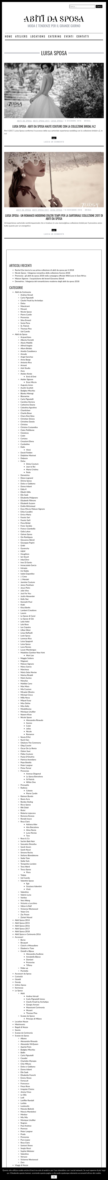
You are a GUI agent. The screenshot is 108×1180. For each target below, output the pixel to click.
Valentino (25, 892)
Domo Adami (26, 486)
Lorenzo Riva (26, 638)
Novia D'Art (26, 737)
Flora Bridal (25, 523)
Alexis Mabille (26, 343)
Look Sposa (25, 635)
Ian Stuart (25, 557)
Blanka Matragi (27, 393)
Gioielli (18, 979)
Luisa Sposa (57, 121)
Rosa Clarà (25, 821)
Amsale (24, 354)
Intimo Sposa (20, 985)
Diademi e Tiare (27, 948)
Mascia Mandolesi (28, 1111)
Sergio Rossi (26, 1148)
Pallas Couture (27, 754)
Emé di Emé (31, 376)
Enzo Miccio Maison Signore (33, 509)
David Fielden (26, 452)
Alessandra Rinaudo (34, 720)
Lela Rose (25, 624)
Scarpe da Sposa (22, 1035)
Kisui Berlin (25, 607)
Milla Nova (25, 697)
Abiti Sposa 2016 (22, 926)
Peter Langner (27, 765)
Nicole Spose (26, 312)
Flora (28, 872)
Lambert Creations (28, 610)
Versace (24, 1156)
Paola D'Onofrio (27, 757)
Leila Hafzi (25, 621)
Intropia (24, 568)
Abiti (23, 993)
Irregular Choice (27, 1089)
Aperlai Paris (26, 1047)
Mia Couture (26, 689)
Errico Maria (26, 514)
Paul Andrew (26, 1126)
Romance (30, 734)
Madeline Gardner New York (33, 652)
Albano (24, 1038)
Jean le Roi (30, 466)
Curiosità (19, 976)
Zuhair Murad (26, 917)
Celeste (29, 790)
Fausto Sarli (25, 520)
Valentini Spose (27, 880)
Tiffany (29, 965)
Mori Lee (30, 655)
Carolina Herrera (28, 402)
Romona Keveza (27, 816)
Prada (23, 1134)
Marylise (24, 680)
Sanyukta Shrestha (28, 844)
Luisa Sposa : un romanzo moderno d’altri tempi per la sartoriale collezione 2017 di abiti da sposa (54, 217)
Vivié (28, 889)
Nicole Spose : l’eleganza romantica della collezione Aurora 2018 (42, 273)
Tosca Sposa (26, 869)
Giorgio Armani (32, 1004)
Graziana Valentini (34, 886)
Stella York (25, 861)
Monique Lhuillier (28, 711)
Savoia (18, 1030)
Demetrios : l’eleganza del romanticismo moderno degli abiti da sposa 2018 (47, 281)
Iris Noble (25, 571)
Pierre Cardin (26, 314)
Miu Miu (24, 1117)
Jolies (28, 728)
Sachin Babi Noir (28, 841)
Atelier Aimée (26, 373)
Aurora (29, 723)
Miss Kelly (25, 706)
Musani (24, 309)
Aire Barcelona (32, 827)
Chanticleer (25, 410)
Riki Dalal (25, 807)
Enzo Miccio (31, 382)
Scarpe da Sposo (28, 1016)
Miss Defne (25, 703)
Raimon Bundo (27, 796)
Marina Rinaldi (27, 675)
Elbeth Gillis (26, 492)
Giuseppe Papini (27, 542)
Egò (27, 883)
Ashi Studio (25, 368)
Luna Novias (26, 647)
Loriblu (23, 1103)
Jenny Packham (27, 585)
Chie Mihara (26, 1064)
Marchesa (25, 669)
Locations (38, 36)
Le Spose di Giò (27, 619)
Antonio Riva (26, 362)
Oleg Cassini (26, 745)
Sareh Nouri (26, 849)
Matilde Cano (26, 683)
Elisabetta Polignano (29, 497)
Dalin (23, 447)
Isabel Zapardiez (27, 573)
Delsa (23, 303)
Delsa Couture (32, 464)
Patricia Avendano (28, 759)
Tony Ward (25, 866)
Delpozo (24, 458)
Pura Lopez (25, 1140)
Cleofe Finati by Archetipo (32, 300)
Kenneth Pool (26, 602)
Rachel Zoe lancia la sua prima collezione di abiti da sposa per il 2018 (44, 270)
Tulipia (23, 875)
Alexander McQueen (29, 1044)
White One (31, 782)
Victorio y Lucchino (29, 903)
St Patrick (30, 779)
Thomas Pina (26, 328)
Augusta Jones (27, 385)
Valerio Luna (26, 895)
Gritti (23, 545)
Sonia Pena (25, 323)
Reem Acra (25, 799)
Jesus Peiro (25, 588)
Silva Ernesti (26, 320)
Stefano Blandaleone (29, 855)
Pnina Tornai (26, 768)
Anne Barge (26, 359)
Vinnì (28, 450)
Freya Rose (25, 1086)
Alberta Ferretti (27, 340)
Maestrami (25, 306)
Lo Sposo (19, 990)
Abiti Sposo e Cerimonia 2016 (28, 934)
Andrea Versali (27, 295)
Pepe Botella (26, 762)
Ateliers (21, 36)
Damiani (29, 959)
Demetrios (25, 475)
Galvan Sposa (26, 534)
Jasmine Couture (28, 582)
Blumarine (25, 396)
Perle (28, 472)
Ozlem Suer (26, 751)
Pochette (24, 971)
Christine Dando (28, 421)
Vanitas (24, 897)
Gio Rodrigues (27, 537)
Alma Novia (31, 830)
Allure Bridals (26, 348)
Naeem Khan (26, 714)
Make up (24, 968)
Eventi (69, 36)
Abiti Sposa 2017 (41, 121)
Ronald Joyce (26, 819)
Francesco (25, 1083)
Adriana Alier (31, 824)
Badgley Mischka (28, 390)
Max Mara (25, 686)
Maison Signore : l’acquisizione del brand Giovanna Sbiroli (39, 278)
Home (8, 36)
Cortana (24, 438)
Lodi (22, 1097)
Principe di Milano (34, 1018)
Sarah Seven (26, 847)
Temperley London (28, 864)
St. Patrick (25, 326)
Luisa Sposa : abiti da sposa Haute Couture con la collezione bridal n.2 (54, 126)
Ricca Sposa (26, 804)
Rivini (23, 810)
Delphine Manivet (28, 455)
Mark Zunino (26, 678)
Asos (23, 371)
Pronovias (25, 317)
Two (28, 835)
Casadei (24, 1058)
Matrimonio (20, 1024)
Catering (54, 36)
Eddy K (24, 489)
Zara (22, 1162)
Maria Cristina (32, 469)
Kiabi (23, 604)
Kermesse (19, 988)
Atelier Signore (27, 379)
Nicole (29, 731)
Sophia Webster (27, 1151)
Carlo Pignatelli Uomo (35, 999)
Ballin (23, 1052)
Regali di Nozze (21, 1027)
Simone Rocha (27, 852)
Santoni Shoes (27, 1145)
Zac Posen (25, 914)
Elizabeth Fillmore (28, 500)
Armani (24, 365)
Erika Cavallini (26, 512)
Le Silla (23, 1095)
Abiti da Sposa (24, 121)
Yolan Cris (25, 911)
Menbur (24, 1114)
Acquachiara (26, 337)
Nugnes (24, 1123)
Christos (24, 424)
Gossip (18, 982)
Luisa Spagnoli (27, 641)
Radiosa (24, 788)
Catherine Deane (28, 404)
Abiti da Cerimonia (23, 292)
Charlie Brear (26, 413)
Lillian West (26, 630)
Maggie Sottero (27, 658)
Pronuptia (25, 785)
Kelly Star (25, 599)
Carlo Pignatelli (27, 297)
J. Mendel (25, 579)
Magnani (24, 661)
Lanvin (23, 613)
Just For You (26, 593)
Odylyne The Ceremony (31, 742)
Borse (23, 940)
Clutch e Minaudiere (29, 945)
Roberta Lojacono (28, 813)
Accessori (19, 937)
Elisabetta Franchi (28, 1075)
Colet (23, 435)
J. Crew (24, 576)
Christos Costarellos (29, 427)
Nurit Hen (25, 740)
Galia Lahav (25, 531)
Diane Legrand (27, 478)
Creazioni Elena (27, 441)
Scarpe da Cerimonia (24, 1033)
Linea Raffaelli (26, 633)
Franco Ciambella (28, 528)
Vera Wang (25, 900)
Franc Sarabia (26, 526)
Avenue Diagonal (33, 773)
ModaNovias (26, 709)
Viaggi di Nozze (21, 1165)
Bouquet (24, 942)
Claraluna (25, 433)
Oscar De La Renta (29, 748)
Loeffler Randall (27, 1100)
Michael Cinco (27, 695)
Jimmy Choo (26, 1092)
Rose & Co (25, 838)
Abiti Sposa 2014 (22, 920)
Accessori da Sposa (23, 973)
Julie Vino (25, 590)
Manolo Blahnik (27, 1109)
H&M (23, 551)
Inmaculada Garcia (28, 565)
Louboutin (25, 1106)
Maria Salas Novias (29, 672)
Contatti (82, 36)
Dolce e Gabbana (28, 483)
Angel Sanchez (27, 357)
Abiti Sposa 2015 (22, 923)
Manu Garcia (26, 666)
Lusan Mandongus (28, 650)
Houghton (25, 554)
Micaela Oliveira (27, 692)
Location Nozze (21, 1021)
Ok (54, 1177)
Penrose (24, 1128)
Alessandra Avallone (34, 954)
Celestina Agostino (29, 407)
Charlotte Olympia (28, 1061)
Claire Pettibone (27, 430)
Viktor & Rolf (26, 906)
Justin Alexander (28, 596)
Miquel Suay (26, 700)
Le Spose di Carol (28, 616)
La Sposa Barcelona (34, 776)
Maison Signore (27, 664)
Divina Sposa (26, 481)
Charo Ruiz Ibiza (27, 416)
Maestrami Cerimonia (35, 1007)
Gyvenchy (25, 548)
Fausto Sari (25, 517)
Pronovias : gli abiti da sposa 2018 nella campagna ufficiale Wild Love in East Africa (50, 275)
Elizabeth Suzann (28, 503)
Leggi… (54, 138)
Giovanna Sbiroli (28, 540)
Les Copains (26, 627)
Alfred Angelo (26, 345)
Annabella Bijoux (33, 957)
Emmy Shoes (26, 1078)
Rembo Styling (27, 802)
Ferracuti (24, 1080)
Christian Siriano (28, 419)
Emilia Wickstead (28, 506)
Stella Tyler (25, 858)
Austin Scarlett (27, 388)
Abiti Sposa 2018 (22, 931)
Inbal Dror (25, 559)
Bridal (87, 121)
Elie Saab (24, 495)
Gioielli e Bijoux (27, 951)
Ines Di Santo (26, 562)
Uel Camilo (25, 331)
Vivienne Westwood (29, 909)
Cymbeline (25, 444)
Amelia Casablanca (29, 351)
